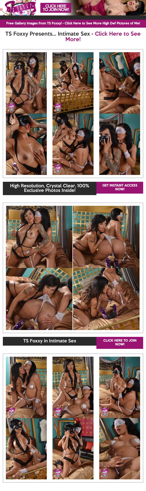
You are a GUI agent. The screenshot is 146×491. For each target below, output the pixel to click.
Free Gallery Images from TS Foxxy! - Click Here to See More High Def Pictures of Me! (73, 23)
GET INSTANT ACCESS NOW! (119, 187)
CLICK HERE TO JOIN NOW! (119, 342)
